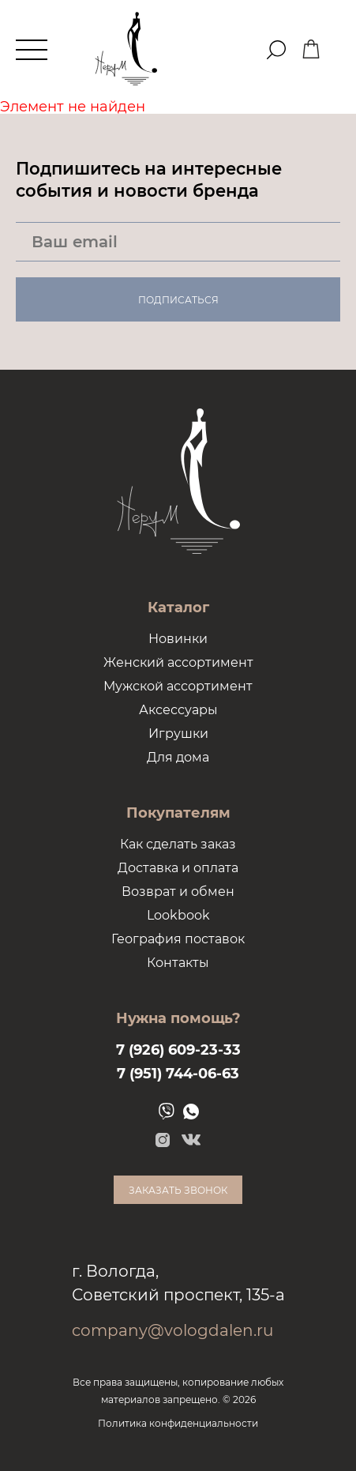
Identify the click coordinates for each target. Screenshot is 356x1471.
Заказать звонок (178, 1190)
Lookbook (178, 915)
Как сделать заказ (178, 844)
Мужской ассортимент (178, 686)
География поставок (178, 938)
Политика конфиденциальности (178, 1423)
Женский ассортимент (178, 662)
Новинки (178, 638)
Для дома (178, 757)
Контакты (178, 962)
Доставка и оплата (178, 867)
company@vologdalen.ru (172, 1330)
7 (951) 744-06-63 (178, 1073)
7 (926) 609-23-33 (178, 1050)
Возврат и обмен (178, 891)
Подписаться (178, 300)
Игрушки (178, 733)
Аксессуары (178, 709)
